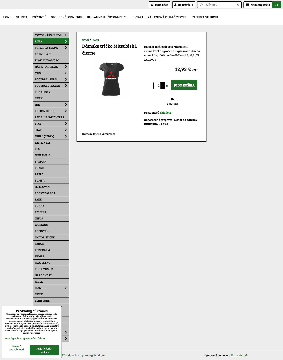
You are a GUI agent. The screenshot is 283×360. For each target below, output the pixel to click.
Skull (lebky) (52, 136)
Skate (52, 130)
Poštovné (39, 17)
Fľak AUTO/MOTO (47, 60)
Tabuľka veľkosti (205, 17)
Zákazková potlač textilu (167, 17)
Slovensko (42, 262)
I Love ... (52, 288)
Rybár (39, 243)
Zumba (40, 180)
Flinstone (42, 300)
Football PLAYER (52, 86)
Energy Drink (52, 111)
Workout (42, 225)
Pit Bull (41, 212)
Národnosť (43, 275)
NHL (52, 105)
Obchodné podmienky (66, 17)
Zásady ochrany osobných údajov (83, 355)
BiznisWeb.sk (239, 355)
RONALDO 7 (42, 92)
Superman (42, 155)
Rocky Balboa (45, 193)
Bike (52, 123)
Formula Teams (52, 48)
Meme (39, 294)
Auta (52, 41)
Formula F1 (43, 54)
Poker (39, 168)
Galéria (22, 17)
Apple (39, 174)
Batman (40, 161)
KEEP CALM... (43, 250)
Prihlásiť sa (159, 5)
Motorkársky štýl (52, 35)
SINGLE (39, 256)
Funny (39, 206)
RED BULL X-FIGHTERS (49, 117)
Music (52, 73)
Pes (37, 149)
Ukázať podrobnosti (16, 348)
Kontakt (137, 17)
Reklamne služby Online (106, 17)
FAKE (38, 199)
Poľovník (41, 231)
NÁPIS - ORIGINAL (52, 67)
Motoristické (45, 237)
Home (7, 17)
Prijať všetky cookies (44, 350)
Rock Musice (44, 269)
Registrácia (183, 5)
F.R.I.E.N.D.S (42, 142)
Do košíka (184, 85)
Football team (52, 79)
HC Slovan (42, 187)
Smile (39, 281)
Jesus (39, 218)
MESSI (39, 98)
